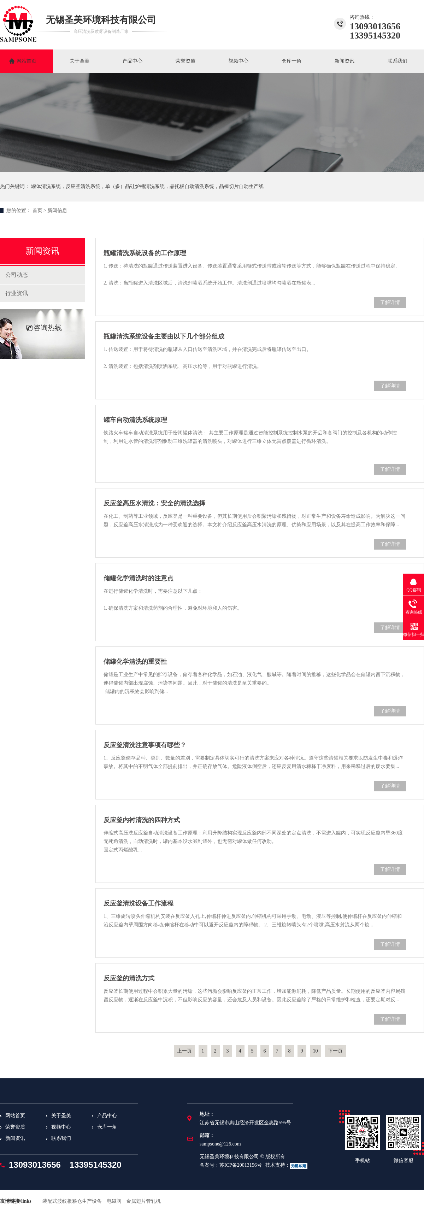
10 (315, 1051)
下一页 (335, 1051)
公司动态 (16, 275)
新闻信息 (57, 210)
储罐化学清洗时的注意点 (138, 578)
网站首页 (26, 61)
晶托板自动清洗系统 (192, 186)
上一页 (184, 1051)
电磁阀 (114, 1201)
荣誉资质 (185, 61)
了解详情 (390, 302)
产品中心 (132, 61)
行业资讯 (16, 293)
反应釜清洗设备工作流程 (138, 903)
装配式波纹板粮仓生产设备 (72, 1201)
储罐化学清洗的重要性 (135, 661)
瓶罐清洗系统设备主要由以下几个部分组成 (164, 336)
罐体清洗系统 (46, 186)
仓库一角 (291, 61)
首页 (37, 210)
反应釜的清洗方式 (129, 978)
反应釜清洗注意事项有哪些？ (145, 745)
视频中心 (238, 61)
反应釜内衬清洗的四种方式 (142, 820)
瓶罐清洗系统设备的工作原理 (145, 253)
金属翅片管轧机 (143, 1201)
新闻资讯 (344, 61)
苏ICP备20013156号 (240, 1165)
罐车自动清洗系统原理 (135, 419)
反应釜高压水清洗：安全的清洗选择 (154, 503)
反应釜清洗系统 (83, 186)
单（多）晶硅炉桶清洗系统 (135, 186)
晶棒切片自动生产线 (241, 186)
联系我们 (397, 61)
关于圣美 (79, 61)
